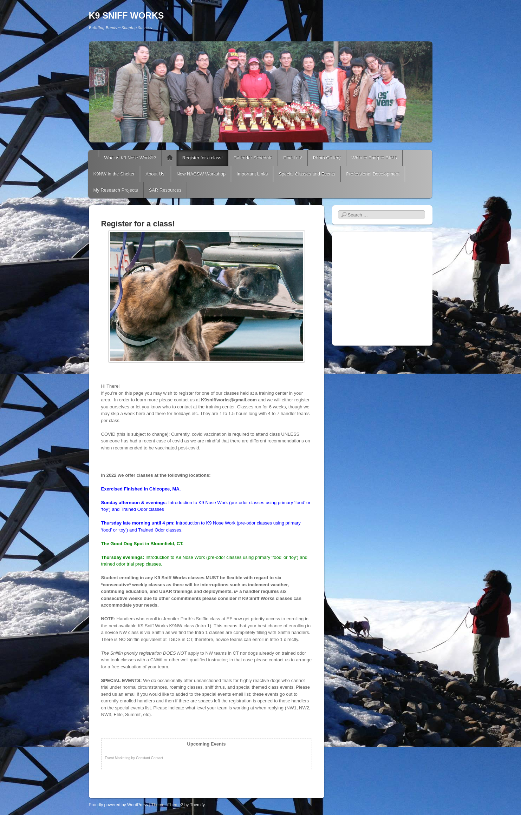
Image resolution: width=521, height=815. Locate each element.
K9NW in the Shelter (114, 173)
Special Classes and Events (307, 173)
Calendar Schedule (253, 157)
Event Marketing (117, 758)
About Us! (155, 173)
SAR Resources (165, 190)
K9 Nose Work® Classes (170, 158)
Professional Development (372, 173)
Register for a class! (202, 157)
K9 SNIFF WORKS (126, 15)
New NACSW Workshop (201, 173)
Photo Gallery (327, 157)
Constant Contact (149, 758)
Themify (197, 804)
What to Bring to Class (374, 157)
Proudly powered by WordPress (118, 804)
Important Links (252, 173)
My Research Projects (115, 190)
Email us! (292, 157)
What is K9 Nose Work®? (130, 157)
